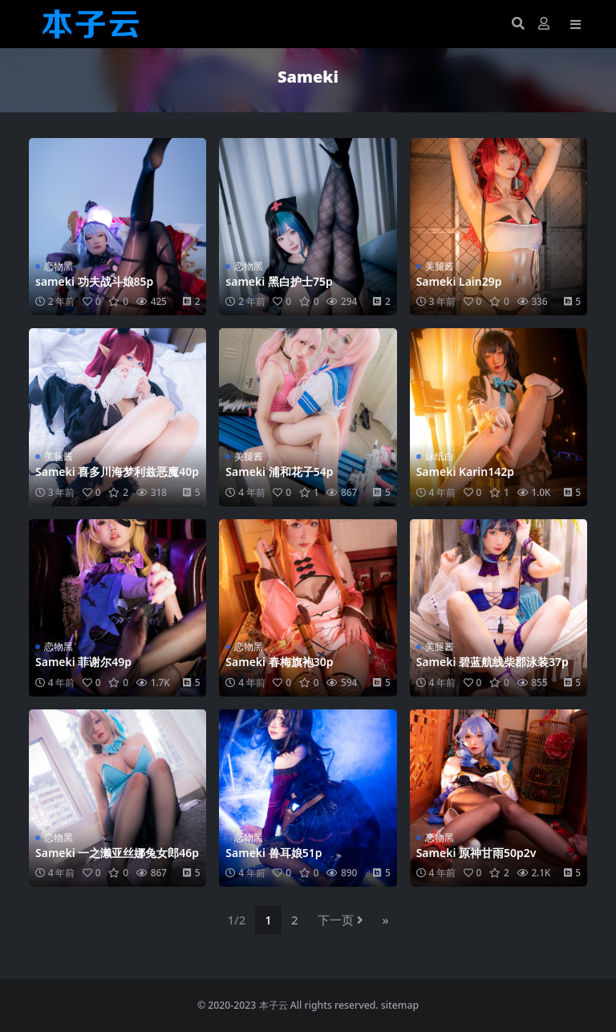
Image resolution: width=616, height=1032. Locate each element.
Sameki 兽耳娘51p (273, 852)
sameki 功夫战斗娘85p (94, 281)
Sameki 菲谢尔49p (83, 661)
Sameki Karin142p (465, 471)
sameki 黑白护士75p (278, 281)
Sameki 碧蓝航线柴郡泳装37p (492, 661)
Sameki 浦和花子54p (279, 471)
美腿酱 (439, 266)
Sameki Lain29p (459, 281)
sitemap (400, 1005)
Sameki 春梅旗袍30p (279, 661)
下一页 (340, 920)
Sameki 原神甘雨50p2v (476, 852)
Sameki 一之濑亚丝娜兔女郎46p (117, 852)
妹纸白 (439, 456)
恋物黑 (58, 266)
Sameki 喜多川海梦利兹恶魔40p (117, 471)
